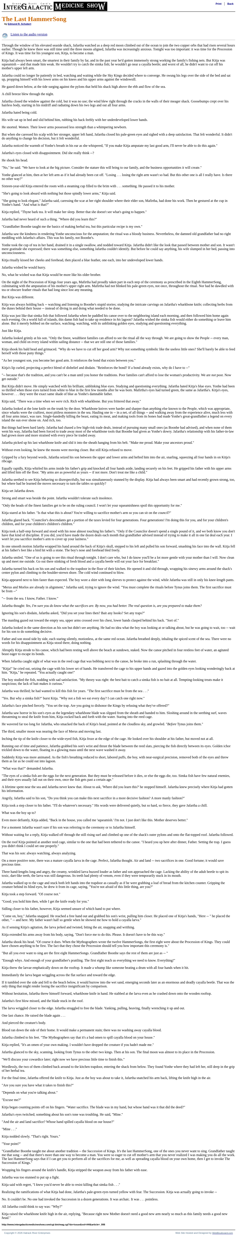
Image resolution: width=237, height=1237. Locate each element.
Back (230, 3)
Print (218, 3)
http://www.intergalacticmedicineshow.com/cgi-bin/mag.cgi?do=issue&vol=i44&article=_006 (53, 1224)
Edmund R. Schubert (19, 24)
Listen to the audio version (29, 34)
